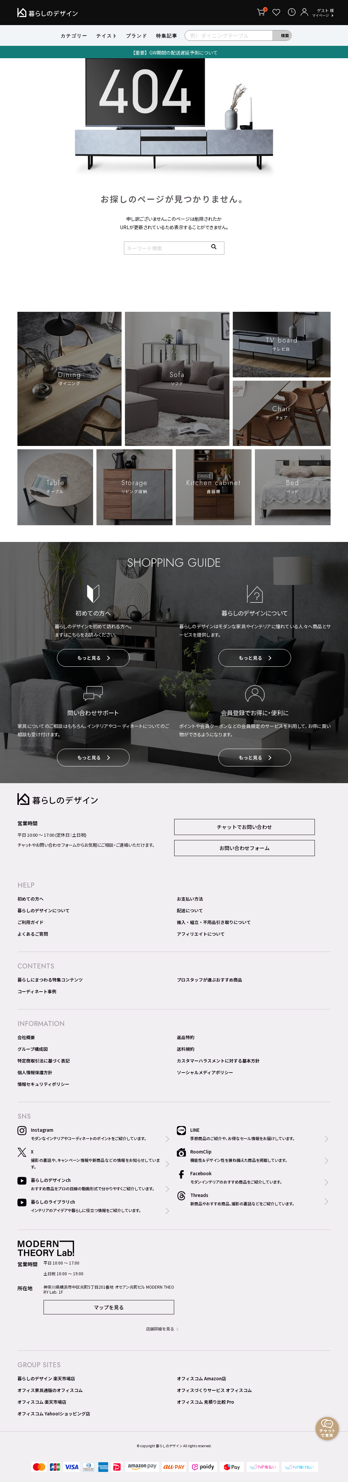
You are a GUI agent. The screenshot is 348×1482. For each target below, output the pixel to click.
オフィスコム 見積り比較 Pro (205, 1403)
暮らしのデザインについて (43, 912)
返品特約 (185, 1038)
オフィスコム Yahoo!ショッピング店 (53, 1415)
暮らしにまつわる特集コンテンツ (50, 981)
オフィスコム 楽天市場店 (41, 1403)
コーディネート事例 (36, 993)
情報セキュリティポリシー (43, 1085)
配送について (190, 912)
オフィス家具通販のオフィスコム (50, 1391)
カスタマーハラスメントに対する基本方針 (218, 1062)
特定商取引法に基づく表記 (43, 1062)
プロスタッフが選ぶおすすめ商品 (209, 981)
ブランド (136, 36)
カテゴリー (74, 36)
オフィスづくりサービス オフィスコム (214, 1391)
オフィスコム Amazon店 (201, 1380)
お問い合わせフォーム (244, 849)
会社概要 (26, 1038)
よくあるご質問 (32, 935)
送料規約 (185, 1050)
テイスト (107, 36)
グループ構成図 (32, 1050)
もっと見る (93, 658)
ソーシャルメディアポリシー (205, 1074)
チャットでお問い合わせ (244, 828)
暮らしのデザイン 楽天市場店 (46, 1380)
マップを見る (109, 1308)
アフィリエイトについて (201, 935)
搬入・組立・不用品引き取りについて (214, 923)
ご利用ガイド (30, 923)
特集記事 (167, 36)
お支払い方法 (190, 900)
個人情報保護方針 (34, 1074)
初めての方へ (30, 900)
